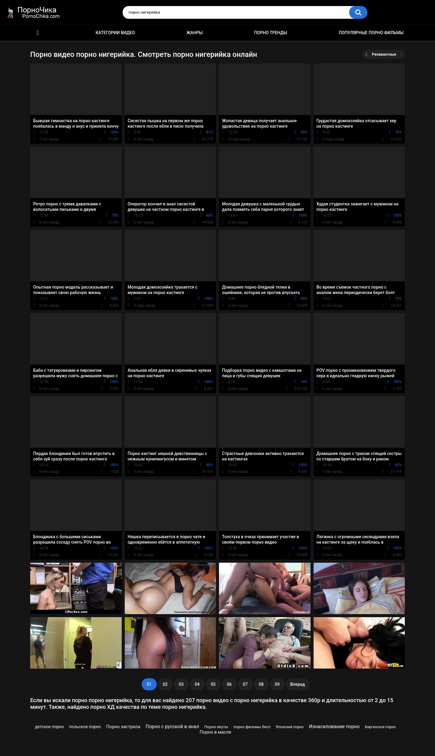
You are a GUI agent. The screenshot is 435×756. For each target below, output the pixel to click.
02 (165, 684)
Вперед (297, 684)
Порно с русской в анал (172, 726)
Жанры (194, 32)
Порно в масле (215, 732)
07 (245, 684)
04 (197, 684)
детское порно (49, 726)
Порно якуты (216, 727)
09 (277, 684)
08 (261, 684)
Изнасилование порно (334, 726)
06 (229, 684)
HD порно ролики (37, 33)
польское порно (85, 726)
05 (213, 684)
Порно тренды (270, 32)
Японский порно (290, 727)
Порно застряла (123, 726)
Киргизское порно (380, 727)
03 (181, 684)
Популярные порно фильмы (371, 32)
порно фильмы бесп (251, 727)
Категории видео (115, 32)
